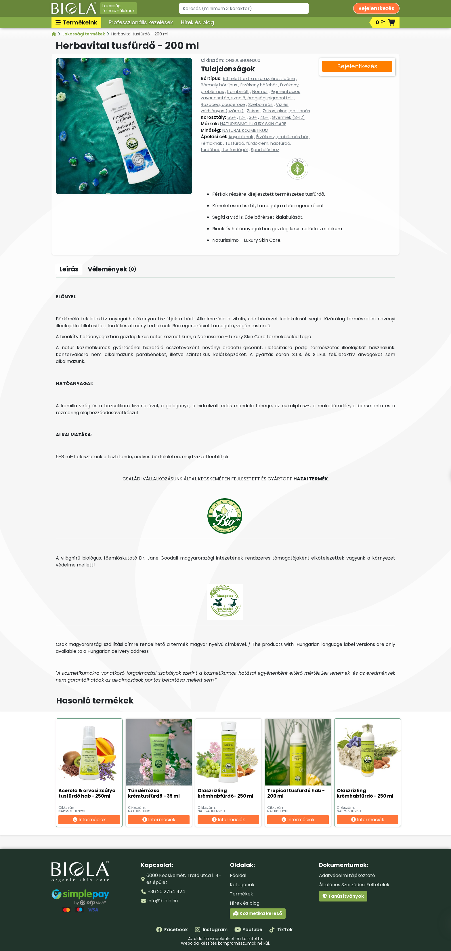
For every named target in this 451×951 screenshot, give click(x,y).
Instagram (211, 929)
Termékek (241, 894)
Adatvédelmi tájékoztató (347, 875)
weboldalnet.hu (225, 938)
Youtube (248, 929)
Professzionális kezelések (141, 22)
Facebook (172, 929)
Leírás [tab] (69, 269)
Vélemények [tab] (112, 269)
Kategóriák (242, 884)
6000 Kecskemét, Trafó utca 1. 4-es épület (183, 879)
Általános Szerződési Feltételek (354, 884)
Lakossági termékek (84, 34)
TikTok (281, 929)
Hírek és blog (197, 22)
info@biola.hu (163, 900)
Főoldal (238, 875)
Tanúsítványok (343, 896)
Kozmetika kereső (257, 913)
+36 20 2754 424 (166, 891)
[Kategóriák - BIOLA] (54, 34)
